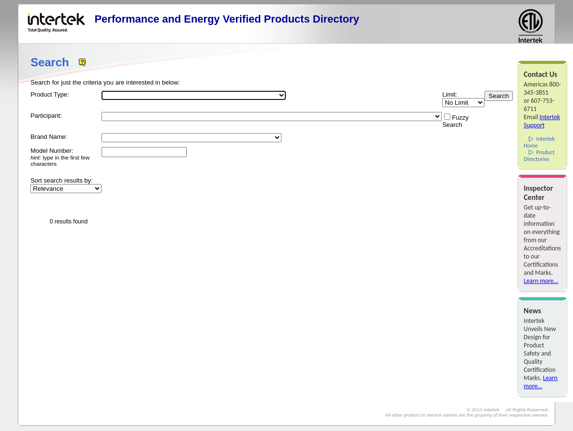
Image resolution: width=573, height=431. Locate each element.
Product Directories (539, 155)
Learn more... (541, 281)
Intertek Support (542, 121)
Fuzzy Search (455, 121)
